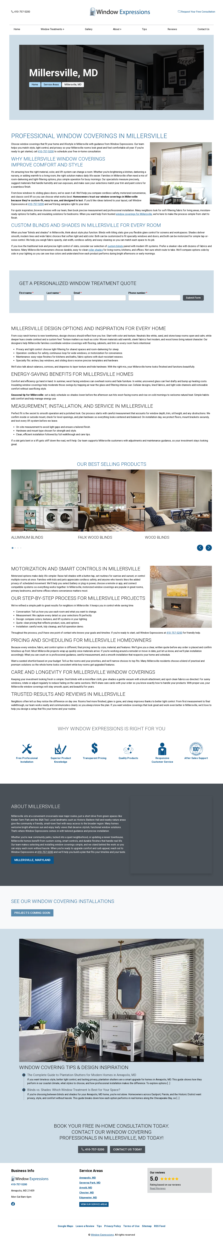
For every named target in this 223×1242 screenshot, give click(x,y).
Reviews (172, 29)
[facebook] (13, 1204)
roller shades (96, 250)
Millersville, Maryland (32, 863)
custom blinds (115, 246)
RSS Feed (159, 1226)
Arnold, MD (85, 1188)
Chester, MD (86, 1192)
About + (117, 29)
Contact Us (203, 29)
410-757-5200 (20, 11)
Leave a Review (85, 1226)
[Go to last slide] (200, 548)
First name (26, 296)
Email (77, 296)
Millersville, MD (72, 84)
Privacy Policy (112, 1226)
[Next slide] (209, 548)
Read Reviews (158, 1188)
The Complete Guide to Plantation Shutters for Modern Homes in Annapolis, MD (81, 1075)
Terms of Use (131, 1226)
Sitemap (147, 1226)
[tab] (12, 548)
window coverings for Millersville (134, 214)
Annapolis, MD (87, 1178)
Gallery (88, 29)
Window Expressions (102, 1235)
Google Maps (65, 1226)
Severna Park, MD (90, 1183)
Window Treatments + (52, 29)
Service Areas (51, 84)
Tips (144, 29)
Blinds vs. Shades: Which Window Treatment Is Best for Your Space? (73, 1090)
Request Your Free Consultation (193, 11)
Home (17, 29)
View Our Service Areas (94, 1204)
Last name (53, 296)
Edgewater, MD (88, 1197)
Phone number (137, 296)
